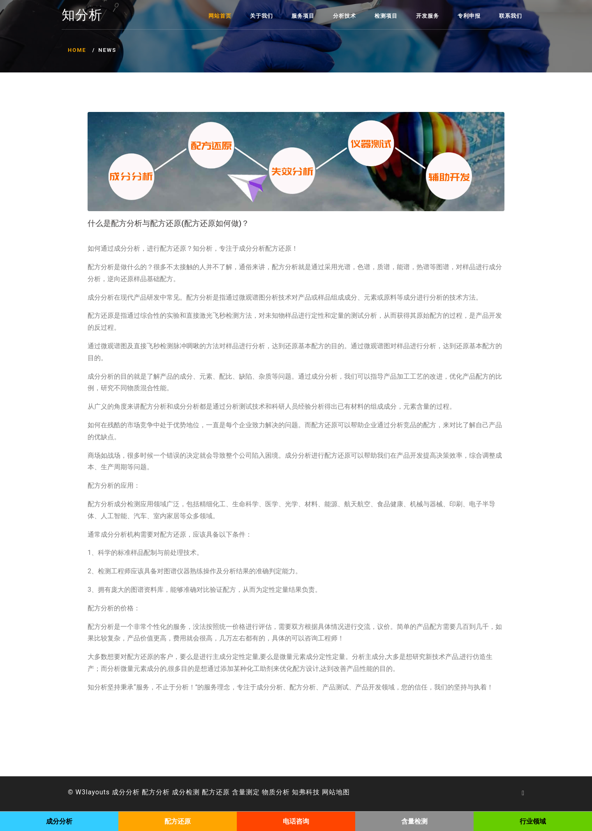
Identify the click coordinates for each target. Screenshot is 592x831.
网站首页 (219, 16)
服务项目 (302, 16)
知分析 (82, 15)
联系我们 (510, 16)
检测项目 (386, 16)
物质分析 (276, 792)
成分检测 (186, 792)
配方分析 (156, 792)
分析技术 (344, 16)
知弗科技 (306, 792)
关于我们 (261, 16)
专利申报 (469, 16)
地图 (343, 792)
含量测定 (246, 792)
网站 (329, 792)
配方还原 (216, 792)
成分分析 (126, 792)
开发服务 (427, 16)
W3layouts (93, 792)
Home (77, 50)
